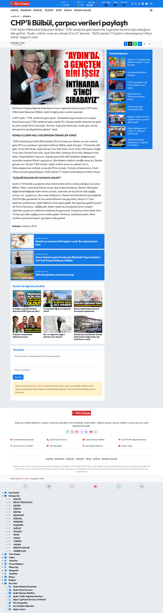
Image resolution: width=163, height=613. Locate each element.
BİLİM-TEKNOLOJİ (20, 502)
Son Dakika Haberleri (93, 446)
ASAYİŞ (14, 10)
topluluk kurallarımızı (37, 386)
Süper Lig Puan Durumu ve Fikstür (27, 599)
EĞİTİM (15, 512)
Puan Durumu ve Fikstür (22, 446)
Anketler (11, 573)
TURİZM (15, 541)
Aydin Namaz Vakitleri (94, 439)
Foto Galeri (12, 554)
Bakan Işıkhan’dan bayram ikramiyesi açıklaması (86, 309)
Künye (9, 577)
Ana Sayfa (11, 492)
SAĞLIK (68, 10)
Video (9, 557)
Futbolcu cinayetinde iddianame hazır (22, 335)
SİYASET (49, 10)
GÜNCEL (38, 10)
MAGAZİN (16, 525)
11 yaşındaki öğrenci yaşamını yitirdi (57, 309)
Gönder (18, 377)
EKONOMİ (26, 10)
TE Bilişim (25, 479)
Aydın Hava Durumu (57, 439)
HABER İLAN (17, 551)
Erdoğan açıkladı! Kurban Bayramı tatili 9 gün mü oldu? (26, 309)
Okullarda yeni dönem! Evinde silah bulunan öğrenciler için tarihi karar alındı (88, 336)
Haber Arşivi (125, 446)
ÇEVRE (14, 505)
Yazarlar (11, 560)
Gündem (27, 16)
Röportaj (11, 567)
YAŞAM (15, 544)
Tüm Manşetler (54, 446)
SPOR (59, 10)
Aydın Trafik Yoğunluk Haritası (132, 439)
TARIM (14, 538)
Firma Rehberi (13, 564)
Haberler (15, 16)
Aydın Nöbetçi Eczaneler (22, 439)
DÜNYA (15, 508)
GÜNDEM (16, 521)
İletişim (10, 580)
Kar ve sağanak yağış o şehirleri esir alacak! (54, 335)
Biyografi (11, 570)
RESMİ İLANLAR (82, 10)
